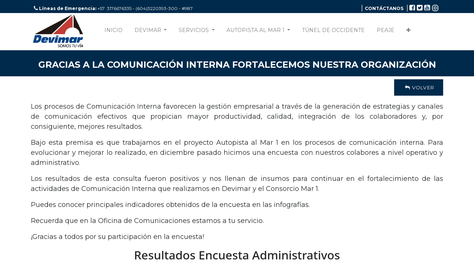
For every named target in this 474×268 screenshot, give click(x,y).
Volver (418, 87)
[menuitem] (113, 31)
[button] (408, 31)
